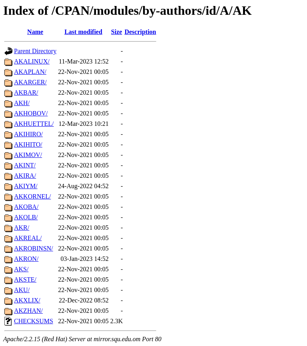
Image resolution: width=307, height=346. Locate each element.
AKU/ (22, 289)
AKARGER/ (30, 82)
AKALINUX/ (32, 61)
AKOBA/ (26, 206)
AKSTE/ (25, 279)
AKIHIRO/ (28, 134)
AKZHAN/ (28, 310)
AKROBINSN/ (33, 248)
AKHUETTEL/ (34, 123)
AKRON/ (26, 258)
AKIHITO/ (28, 144)
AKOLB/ (26, 217)
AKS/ (21, 269)
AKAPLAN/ (30, 71)
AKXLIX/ (27, 300)
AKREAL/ (28, 238)
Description (140, 31)
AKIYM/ (26, 186)
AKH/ (22, 102)
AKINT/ (25, 165)
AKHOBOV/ (31, 113)
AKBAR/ (26, 92)
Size (116, 31)
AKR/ (21, 227)
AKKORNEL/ (32, 196)
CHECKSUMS (33, 321)
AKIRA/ (25, 175)
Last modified (83, 31)
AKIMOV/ (28, 154)
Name (35, 31)
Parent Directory (35, 51)
